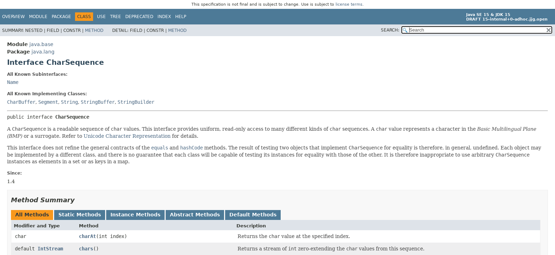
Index (164, 16)
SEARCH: (390, 30)
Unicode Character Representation (127, 136)
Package (61, 16)
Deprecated (139, 16)
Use (101, 16)
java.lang (43, 52)
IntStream (50, 248)
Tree (115, 16)
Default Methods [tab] (252, 214)
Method (94, 30)
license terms (349, 4)
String (69, 102)
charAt (87, 236)
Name (12, 82)
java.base (41, 44)
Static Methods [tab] (79, 214)
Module (38, 16)
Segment (48, 102)
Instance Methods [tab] (135, 214)
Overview (13, 16)
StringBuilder (136, 102)
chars (86, 248)
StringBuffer (98, 102)
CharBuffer (21, 102)
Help (180, 16)
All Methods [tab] (32, 214)
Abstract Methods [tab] (195, 214)
